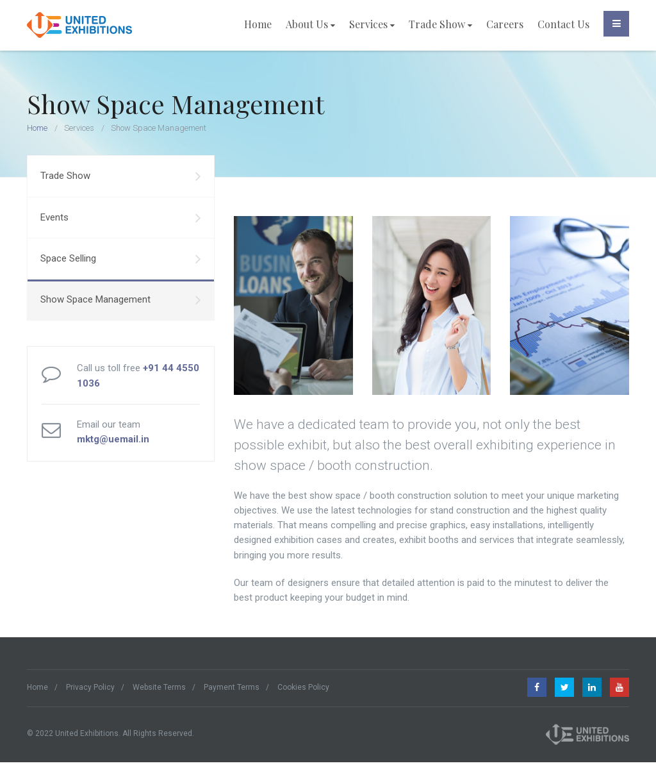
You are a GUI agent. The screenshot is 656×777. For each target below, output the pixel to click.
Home (258, 24)
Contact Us (563, 24)
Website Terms (159, 687)
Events (120, 218)
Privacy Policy (90, 687)
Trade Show (440, 24)
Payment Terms (231, 687)
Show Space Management (120, 300)
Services (372, 24)
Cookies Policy (303, 687)
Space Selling (120, 259)
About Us (310, 24)
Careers (504, 24)
